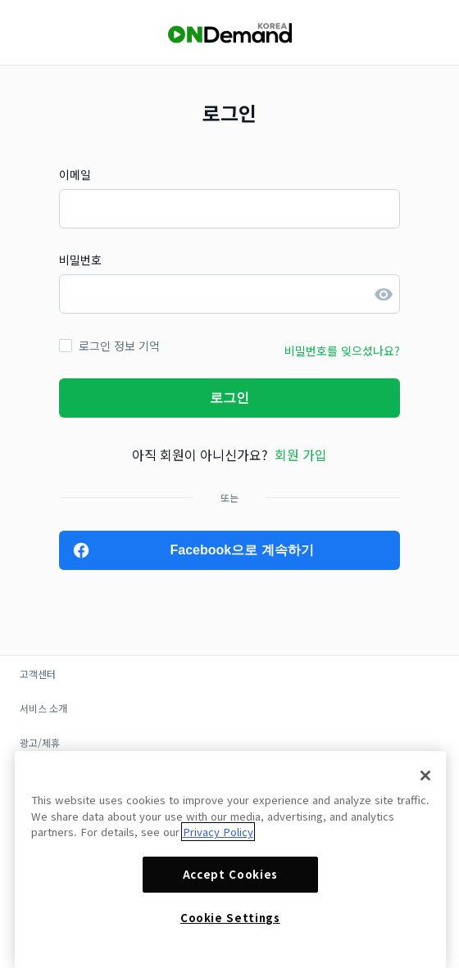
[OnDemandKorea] (229, 33)
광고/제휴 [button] (40, 742)
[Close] (425, 776)
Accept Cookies (230, 874)
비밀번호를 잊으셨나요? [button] (342, 350)
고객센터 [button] (38, 674)
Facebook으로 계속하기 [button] (241, 550)
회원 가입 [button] (301, 454)
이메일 (75, 174)
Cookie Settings (230, 917)
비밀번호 (80, 259)
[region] (230, 859)
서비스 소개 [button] (43, 708)
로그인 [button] (229, 398)
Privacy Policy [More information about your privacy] (218, 831)
